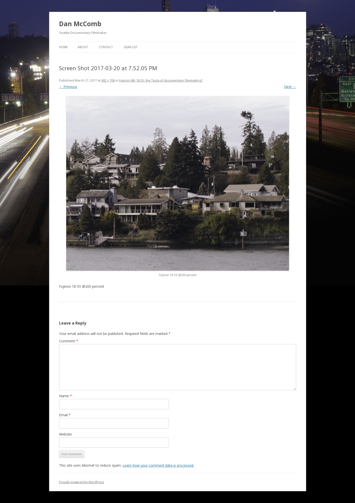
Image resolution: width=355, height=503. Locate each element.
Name (65, 396)
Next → (290, 86)
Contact (106, 47)
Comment (68, 341)
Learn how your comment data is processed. (158, 465)
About (83, 47)
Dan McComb (80, 23)
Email (65, 415)
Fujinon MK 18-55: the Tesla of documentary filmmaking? (161, 80)
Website (65, 434)
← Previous (68, 86)
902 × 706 (108, 80)
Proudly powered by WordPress (81, 482)
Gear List (130, 47)
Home (63, 47)
